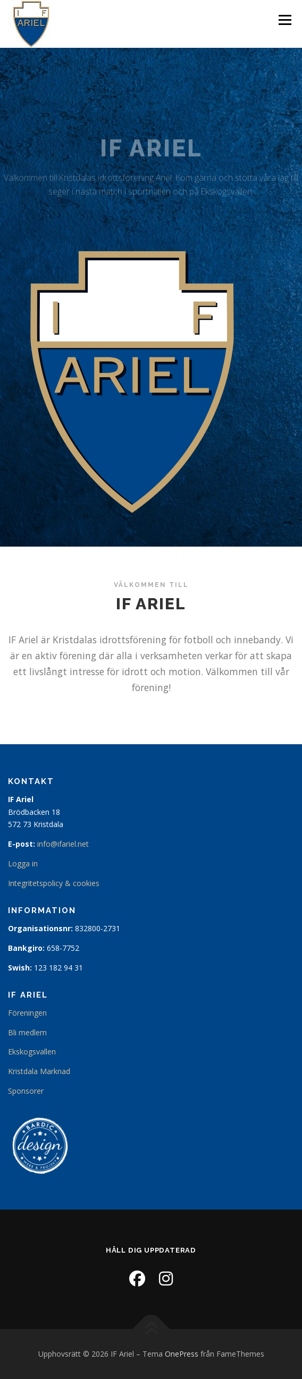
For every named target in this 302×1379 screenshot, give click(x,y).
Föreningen (27, 1013)
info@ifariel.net (63, 844)
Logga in (23, 863)
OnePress (181, 1354)
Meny (283, 19)
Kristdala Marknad (39, 1071)
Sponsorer (26, 1091)
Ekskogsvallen (32, 1051)
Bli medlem (27, 1032)
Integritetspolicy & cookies (53, 883)
